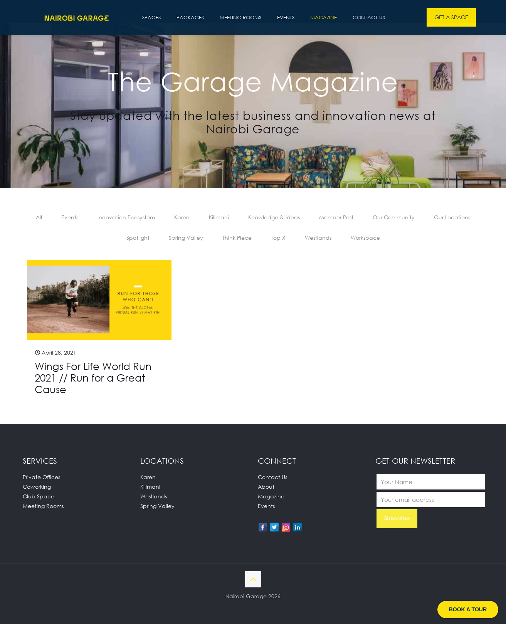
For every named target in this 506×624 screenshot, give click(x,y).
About (266, 486)
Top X (278, 237)
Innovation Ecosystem (126, 217)
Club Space (38, 496)
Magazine (271, 496)
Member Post (336, 217)
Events (69, 217)
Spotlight (138, 237)
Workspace (365, 237)
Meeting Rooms (43, 506)
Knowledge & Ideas (274, 217)
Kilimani (219, 217)
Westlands (318, 237)
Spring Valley (186, 237)
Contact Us (272, 477)
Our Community (394, 217)
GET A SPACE (451, 17)
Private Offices (41, 477)
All (39, 217)
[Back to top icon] (253, 579)
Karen (182, 217)
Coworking (37, 486)
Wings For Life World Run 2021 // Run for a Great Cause (93, 377)
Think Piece (237, 237)
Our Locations (452, 217)
